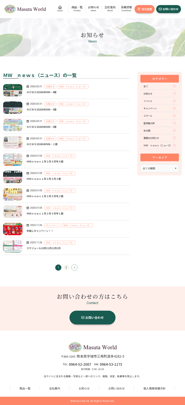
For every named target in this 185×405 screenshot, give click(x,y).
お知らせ (159, 93)
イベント (159, 101)
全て (159, 86)
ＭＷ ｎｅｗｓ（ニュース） (159, 145)
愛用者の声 (159, 123)
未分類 (159, 130)
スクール (159, 116)
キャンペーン (159, 108)
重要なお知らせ (159, 138)
